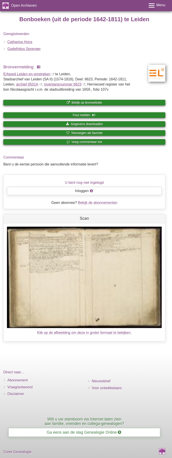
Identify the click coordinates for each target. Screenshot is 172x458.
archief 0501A (27, 84)
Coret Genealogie (17, 452)
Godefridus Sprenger (24, 49)
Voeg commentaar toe (84, 142)
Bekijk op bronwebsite (84, 102)
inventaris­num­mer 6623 (63, 84)
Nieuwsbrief (101, 381)
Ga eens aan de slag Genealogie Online (84, 432)
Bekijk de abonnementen (97, 203)
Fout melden (84, 115)
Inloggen (84, 191)
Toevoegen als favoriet (84, 133)
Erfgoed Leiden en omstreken (26, 74)
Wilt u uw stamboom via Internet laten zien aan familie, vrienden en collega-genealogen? (84, 421)
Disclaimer (15, 394)
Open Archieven (24, 5)
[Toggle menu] (157, 5)
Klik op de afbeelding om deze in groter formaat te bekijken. (84, 333)
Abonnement (17, 380)
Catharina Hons (19, 42)
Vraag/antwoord (19, 387)
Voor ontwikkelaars (107, 388)
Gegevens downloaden (84, 124)
